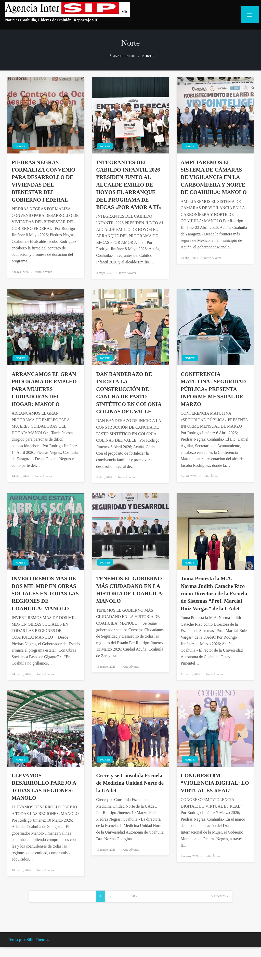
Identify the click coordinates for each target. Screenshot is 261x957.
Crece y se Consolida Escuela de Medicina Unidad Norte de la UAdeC (130, 783)
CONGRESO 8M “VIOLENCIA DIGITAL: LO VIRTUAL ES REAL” (215, 783)
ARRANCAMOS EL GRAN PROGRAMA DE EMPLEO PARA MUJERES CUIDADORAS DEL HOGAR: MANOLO (44, 389)
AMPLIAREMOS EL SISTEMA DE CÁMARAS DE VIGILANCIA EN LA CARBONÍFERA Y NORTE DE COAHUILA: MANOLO (214, 177)
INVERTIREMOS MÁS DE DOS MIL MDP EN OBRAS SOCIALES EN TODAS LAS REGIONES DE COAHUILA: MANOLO (45, 593)
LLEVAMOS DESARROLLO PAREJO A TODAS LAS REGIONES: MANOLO (43, 786)
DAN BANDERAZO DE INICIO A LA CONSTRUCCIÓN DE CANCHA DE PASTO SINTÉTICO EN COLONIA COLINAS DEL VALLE (128, 393)
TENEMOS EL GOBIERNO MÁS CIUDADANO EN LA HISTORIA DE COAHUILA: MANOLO (130, 589)
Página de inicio (121, 56)
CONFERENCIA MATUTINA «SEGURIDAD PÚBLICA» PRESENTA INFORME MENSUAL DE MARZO (213, 389)
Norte (20, 146)
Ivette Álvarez (43, 272)
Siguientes (218, 896)
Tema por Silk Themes (28, 939)
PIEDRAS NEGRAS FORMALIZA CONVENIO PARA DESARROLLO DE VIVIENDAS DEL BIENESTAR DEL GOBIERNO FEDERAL (43, 181)
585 (134, 896)
